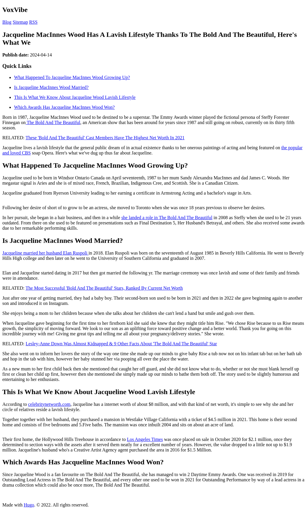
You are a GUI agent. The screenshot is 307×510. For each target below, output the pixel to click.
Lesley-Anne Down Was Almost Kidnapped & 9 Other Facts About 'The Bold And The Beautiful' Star (121, 343)
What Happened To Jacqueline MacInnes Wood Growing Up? (72, 77)
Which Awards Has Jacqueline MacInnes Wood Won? (64, 107)
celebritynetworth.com (49, 404)
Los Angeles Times (145, 439)
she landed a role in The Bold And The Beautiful (166, 217)
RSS (33, 22)
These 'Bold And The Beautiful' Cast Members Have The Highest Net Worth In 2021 (105, 137)
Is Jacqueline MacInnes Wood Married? (51, 87)
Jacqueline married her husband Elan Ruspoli (45, 252)
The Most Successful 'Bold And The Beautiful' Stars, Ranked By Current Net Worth (104, 288)
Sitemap (20, 22)
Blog (6, 22)
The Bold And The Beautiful (53, 122)
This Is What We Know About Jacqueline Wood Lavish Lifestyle (75, 97)
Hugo (29, 504)
